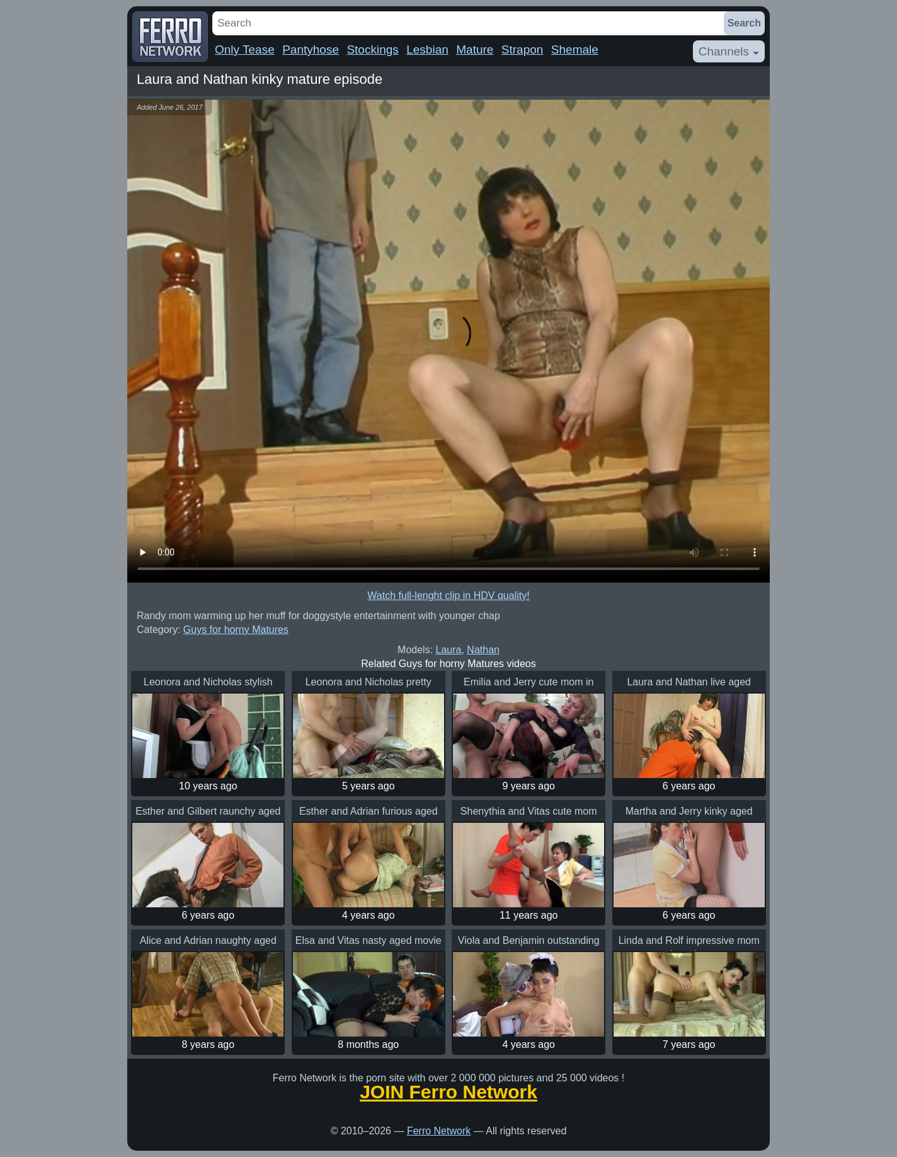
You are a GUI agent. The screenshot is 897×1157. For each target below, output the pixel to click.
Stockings (372, 49)
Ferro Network (439, 1130)
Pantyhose (310, 49)
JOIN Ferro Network (448, 1092)
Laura (449, 649)
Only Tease (245, 49)
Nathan (483, 649)
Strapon (522, 49)
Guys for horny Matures (236, 629)
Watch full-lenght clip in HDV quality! (448, 595)
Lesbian (427, 49)
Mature (474, 49)
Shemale (574, 49)
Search (744, 23)
